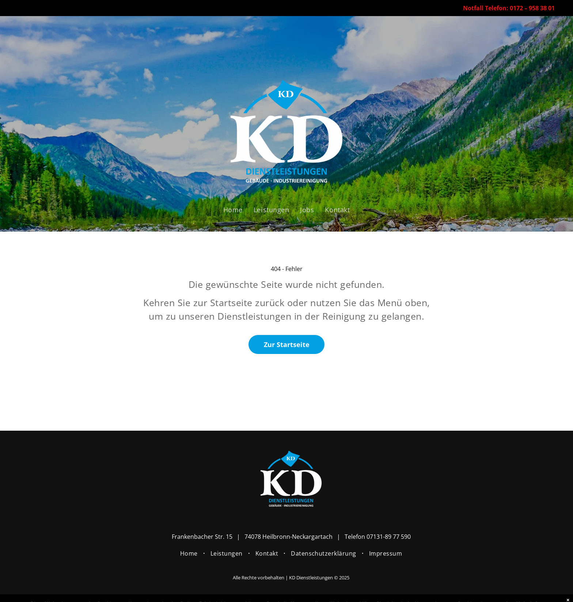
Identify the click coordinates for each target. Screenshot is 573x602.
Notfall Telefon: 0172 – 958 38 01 (509, 8)
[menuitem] (233, 209)
